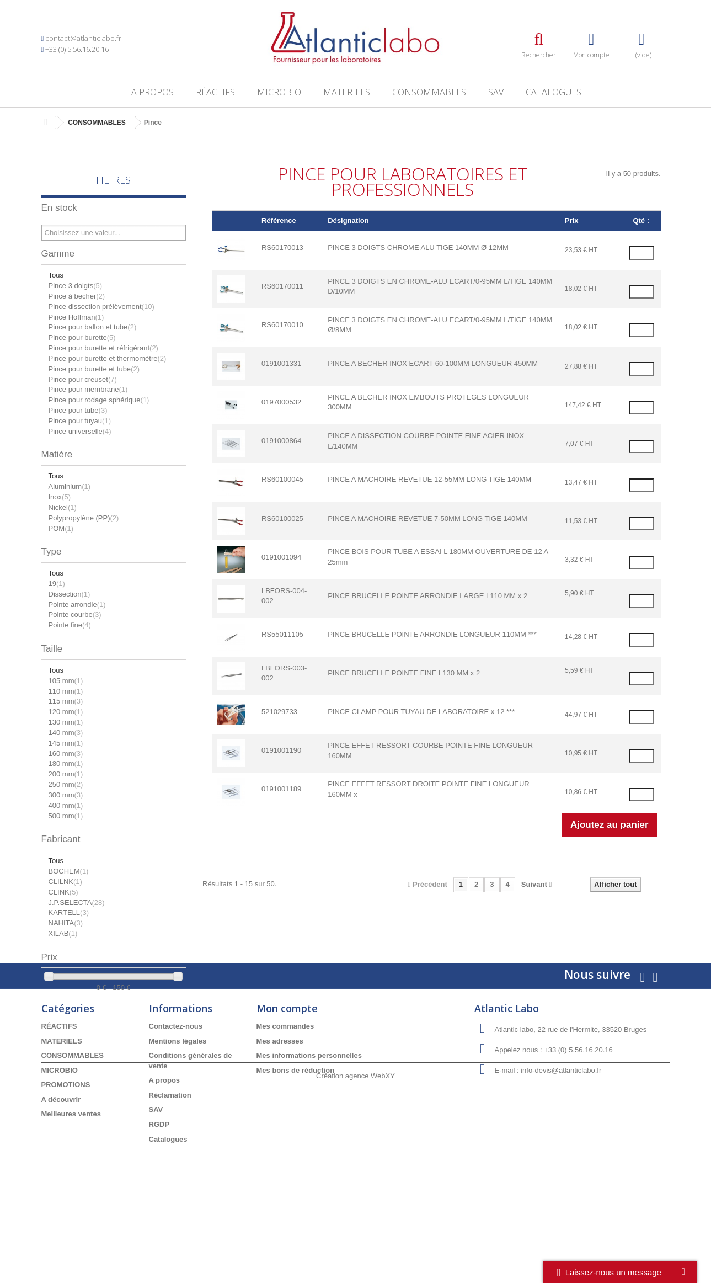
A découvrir (61, 1173)
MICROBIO (279, 92)
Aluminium (70, 486)
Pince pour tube (78, 410)
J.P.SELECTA (77, 902)
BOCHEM (69, 871)
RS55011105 (282, 634)
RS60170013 (282, 247)
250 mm (66, 784)
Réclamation (170, 1168)
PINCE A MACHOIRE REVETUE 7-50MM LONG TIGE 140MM (427, 518)
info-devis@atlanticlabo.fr (561, 1144)
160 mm (66, 753)
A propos (152, 92)
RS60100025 (282, 518)
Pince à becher (77, 296)
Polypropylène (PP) (84, 518)
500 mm (66, 816)
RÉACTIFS (215, 92)
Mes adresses (279, 1114)
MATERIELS (346, 92)
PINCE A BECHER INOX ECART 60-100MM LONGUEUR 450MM (433, 363)
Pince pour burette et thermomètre (108, 358)
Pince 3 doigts (76, 285)
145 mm (66, 743)
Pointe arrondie (77, 604)
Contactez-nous (176, 1100)
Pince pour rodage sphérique (99, 400)
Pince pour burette (82, 337)
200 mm (66, 774)
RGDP (159, 1198)
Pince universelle (80, 431)
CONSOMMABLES (429, 92)
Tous (56, 275)
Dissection (69, 594)
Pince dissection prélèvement (101, 306)
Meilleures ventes (71, 1188)
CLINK (63, 892)
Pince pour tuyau (80, 421)
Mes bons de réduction (295, 1144)
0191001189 (281, 789)
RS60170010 (282, 325)
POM (61, 528)
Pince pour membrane (88, 389)
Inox (60, 497)
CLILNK (65, 881)
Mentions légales (178, 1114)
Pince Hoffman (76, 317)
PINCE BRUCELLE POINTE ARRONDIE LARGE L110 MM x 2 (427, 596)
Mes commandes (285, 1100)
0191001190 (281, 750)
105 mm (66, 681)
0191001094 (281, 557)
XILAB (63, 933)
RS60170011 (282, 286)
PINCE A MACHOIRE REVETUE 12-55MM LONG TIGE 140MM (429, 479)
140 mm (66, 732)
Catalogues (553, 92)
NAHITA (66, 923)
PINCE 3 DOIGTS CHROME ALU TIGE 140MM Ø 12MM (418, 247)
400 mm (66, 805)
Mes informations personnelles (309, 1129)
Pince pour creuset (83, 379)
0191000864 (281, 440)
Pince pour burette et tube (94, 369)
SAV (496, 92)
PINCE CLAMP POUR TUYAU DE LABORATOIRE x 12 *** (421, 711)
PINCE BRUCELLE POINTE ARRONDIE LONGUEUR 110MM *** (432, 634)
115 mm (66, 701)
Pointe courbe (75, 614)
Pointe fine (70, 625)
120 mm (66, 711)
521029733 (279, 711)
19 (57, 583)
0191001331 (281, 363)
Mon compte (287, 1082)
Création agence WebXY (355, 1252)
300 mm (66, 795)
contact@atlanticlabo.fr (83, 38)
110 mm (66, 691)
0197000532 (281, 402)
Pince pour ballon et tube (93, 327)
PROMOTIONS (65, 1158)
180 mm (66, 763)
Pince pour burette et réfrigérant (103, 348)
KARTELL (69, 912)
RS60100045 (282, 479)
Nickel (63, 507)
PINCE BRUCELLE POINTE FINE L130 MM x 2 (404, 673)
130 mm (66, 722)
